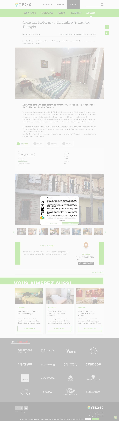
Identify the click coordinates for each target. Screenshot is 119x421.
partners (55, 200)
